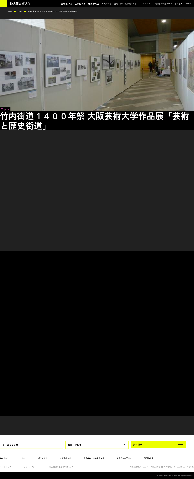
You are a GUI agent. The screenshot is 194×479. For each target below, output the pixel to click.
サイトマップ (5, 467)
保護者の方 (93, 3)
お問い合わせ (74, 444)
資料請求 (137, 444)
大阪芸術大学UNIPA (163, 3)
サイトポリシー (30, 467)
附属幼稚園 (149, 458)
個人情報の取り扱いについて (61, 467)
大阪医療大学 (65, 458)
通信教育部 (42, 458)
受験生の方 (66, 3)
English (188, 3)
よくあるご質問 (10, 444)
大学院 (23, 458)
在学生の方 (80, 3)
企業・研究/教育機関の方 (125, 3)
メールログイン (146, 3)
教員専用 (178, 3)
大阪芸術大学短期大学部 (94, 458)
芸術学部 (4, 458)
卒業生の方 (107, 3)
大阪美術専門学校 (124, 458)
